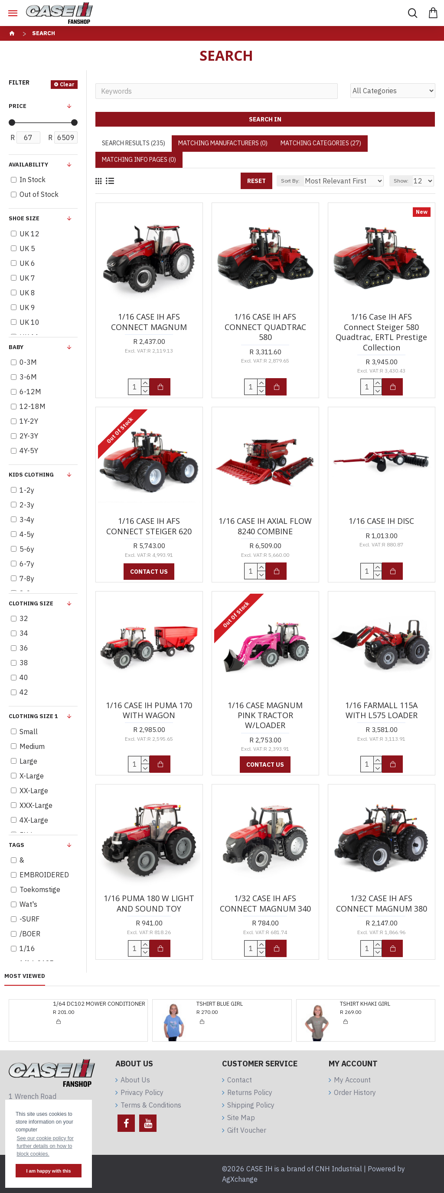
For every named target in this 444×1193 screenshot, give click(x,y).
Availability (28, 164)
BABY (16, 347)
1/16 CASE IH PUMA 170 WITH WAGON (149, 710)
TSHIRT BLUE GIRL (76, 1003)
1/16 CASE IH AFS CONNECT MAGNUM (149, 322)
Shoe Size (24, 218)
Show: (401, 180)
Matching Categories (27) (321, 143)
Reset (256, 181)
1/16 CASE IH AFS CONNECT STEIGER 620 (149, 526)
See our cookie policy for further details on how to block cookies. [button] (44, 1146)
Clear (67, 84)
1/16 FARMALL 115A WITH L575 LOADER (381, 710)
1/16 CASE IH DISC (381, 521)
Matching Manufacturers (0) (223, 143)
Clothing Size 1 (33, 716)
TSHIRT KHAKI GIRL (221, 1003)
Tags (16, 845)
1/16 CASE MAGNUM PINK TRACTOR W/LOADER (265, 715)
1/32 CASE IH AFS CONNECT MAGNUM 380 (381, 903)
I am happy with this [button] (48, 1170)
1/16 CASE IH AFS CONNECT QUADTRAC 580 (265, 327)
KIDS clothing (31, 474)
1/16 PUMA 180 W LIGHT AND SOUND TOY (149, 903)
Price (17, 106)
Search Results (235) (133, 143)
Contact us (149, 571)
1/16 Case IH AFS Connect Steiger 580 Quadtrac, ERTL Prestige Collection (381, 332)
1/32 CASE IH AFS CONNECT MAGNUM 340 (265, 903)
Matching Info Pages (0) (139, 159)
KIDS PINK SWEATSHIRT (371, 1003)
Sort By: (290, 180)
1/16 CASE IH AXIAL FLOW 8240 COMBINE (265, 526)
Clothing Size (31, 603)
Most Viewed (24, 976)
